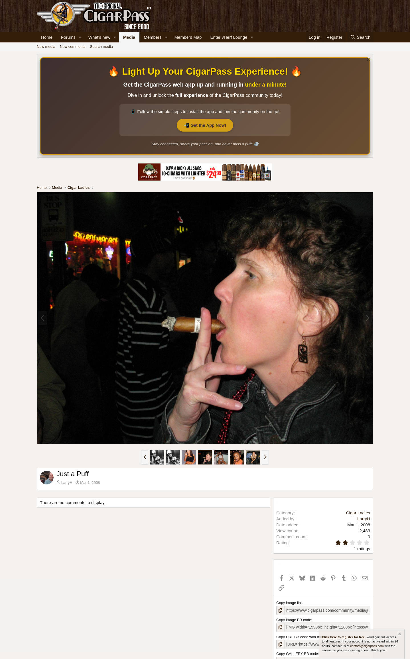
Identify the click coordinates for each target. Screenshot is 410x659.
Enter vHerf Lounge (228, 37)
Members (153, 37)
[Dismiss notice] (367, 60)
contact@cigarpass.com (367, 646)
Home (46, 37)
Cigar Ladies (358, 512)
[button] (80, 37)
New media (46, 46)
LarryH (66, 482)
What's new (99, 37)
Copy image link (289, 603)
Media (129, 37)
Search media (101, 46)
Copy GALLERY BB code (297, 653)
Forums (68, 37)
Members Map (188, 37)
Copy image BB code (293, 619)
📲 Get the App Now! (205, 125)
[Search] (360, 37)
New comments (73, 46)
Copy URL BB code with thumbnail (304, 636)
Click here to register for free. (344, 637)
